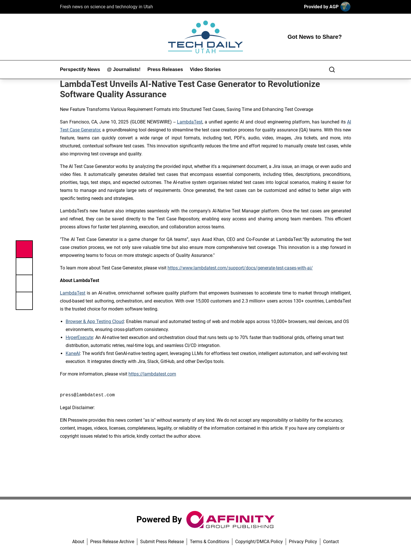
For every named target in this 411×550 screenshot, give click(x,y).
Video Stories (205, 69)
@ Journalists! (124, 69)
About (78, 541)
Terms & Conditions (209, 541)
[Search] (332, 69)
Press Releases (165, 69)
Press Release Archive (112, 541)
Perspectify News (80, 69)
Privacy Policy (303, 541)
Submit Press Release (162, 541)
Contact (331, 541)
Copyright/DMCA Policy (259, 541)
